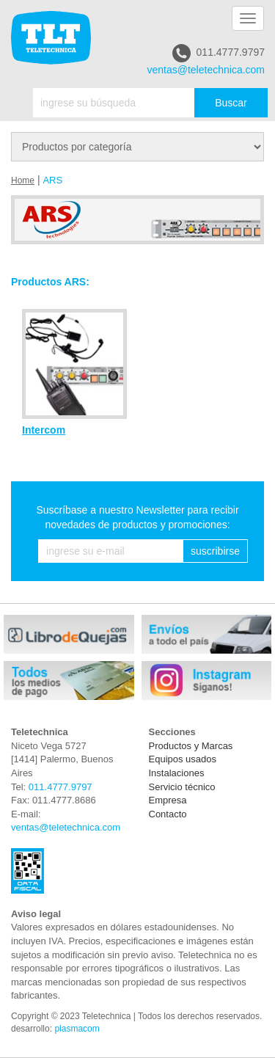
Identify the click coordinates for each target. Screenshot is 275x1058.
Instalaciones (177, 772)
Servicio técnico (182, 786)
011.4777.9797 (218, 53)
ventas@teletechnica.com (206, 70)
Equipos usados (183, 759)
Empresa (168, 800)
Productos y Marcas (191, 745)
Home (22, 180)
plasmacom (76, 1029)
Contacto (168, 814)
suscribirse (215, 551)
